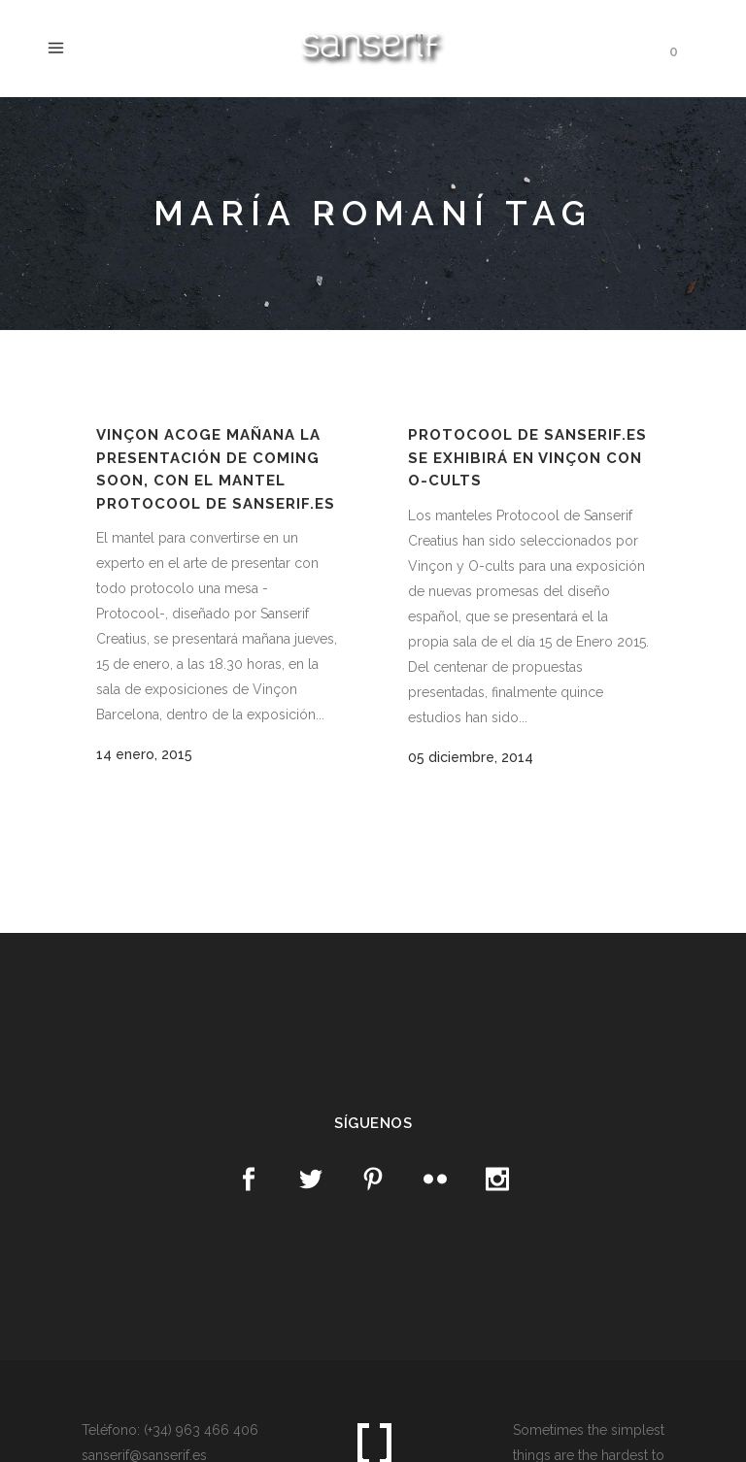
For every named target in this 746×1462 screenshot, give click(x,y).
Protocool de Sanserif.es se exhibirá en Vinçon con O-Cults (527, 457)
